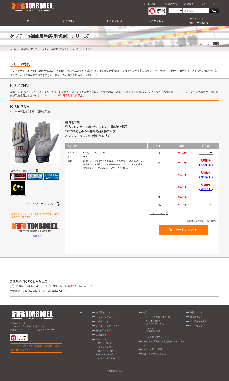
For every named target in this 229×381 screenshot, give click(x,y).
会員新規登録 (104, 347)
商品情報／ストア (73, 21)
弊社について (171, 4)
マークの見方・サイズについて (41, 204)
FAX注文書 (101, 335)
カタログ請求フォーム (156, 337)
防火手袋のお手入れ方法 (155, 353)
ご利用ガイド (189, 4)
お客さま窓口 (114, 21)
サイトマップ (196, 326)
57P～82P (163, 329)
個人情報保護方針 (198, 321)
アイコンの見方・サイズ (108, 326)
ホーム (31, 21)
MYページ (101, 339)
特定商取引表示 (103, 330)
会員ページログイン (210, 4)
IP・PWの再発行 (106, 354)
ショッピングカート (150, 4)
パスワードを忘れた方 (109, 358)
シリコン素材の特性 (152, 349)
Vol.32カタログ (163, 322)
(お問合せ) (206, 164)
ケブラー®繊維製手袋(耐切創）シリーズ (60, 49)
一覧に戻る (36, 236)
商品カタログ (156, 21)
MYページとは (105, 343)
